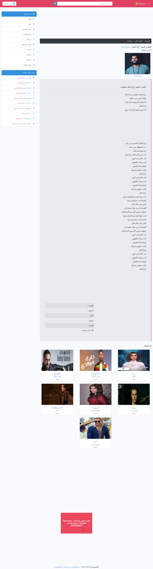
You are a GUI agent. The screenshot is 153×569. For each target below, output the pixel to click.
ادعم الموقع (77, 567)
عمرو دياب (24, 113)
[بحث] (55, 4)
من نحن (70, 567)
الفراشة (30, 60)
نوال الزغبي (21, 78)
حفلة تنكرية (28, 118)
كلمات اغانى (138, 41)
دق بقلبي (30, 39)
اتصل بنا (64, 567)
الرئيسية (147, 41)
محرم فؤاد (21, 103)
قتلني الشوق (28, 65)
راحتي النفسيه (28, 29)
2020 (146, 50)
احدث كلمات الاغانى (28, 73)
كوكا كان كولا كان (27, 123)
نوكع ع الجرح (28, 34)
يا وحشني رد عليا (27, 108)
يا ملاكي (30, 55)
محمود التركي (126, 47)
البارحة (30, 50)
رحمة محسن (19, 118)
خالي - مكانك (28, 93)
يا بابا (31, 113)
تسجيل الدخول (9, 4)
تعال (31, 24)
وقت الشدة (29, 83)
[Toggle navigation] (148, 4)
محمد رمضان (18, 98)
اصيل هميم (19, 93)
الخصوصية (57, 567)
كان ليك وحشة (28, 88)
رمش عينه (29, 103)
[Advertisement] (95, 24)
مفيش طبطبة (28, 98)
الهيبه (31, 19)
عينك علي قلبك (28, 44)
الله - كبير (29, 78)
